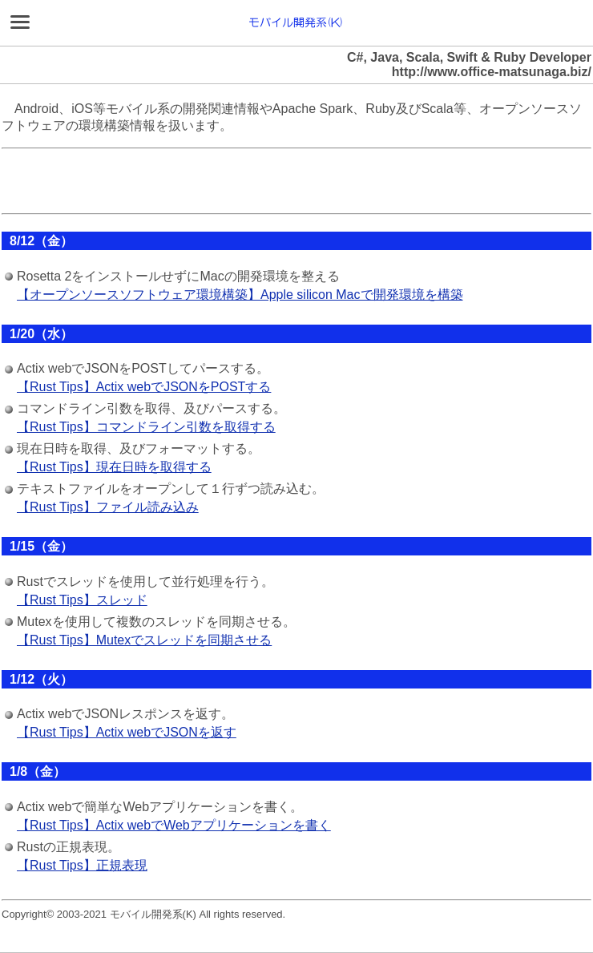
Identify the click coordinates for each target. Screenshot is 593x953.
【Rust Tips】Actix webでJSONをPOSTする (144, 387)
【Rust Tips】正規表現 (82, 865)
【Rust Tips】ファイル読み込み (108, 507)
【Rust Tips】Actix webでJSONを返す (126, 732)
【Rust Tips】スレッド (82, 600)
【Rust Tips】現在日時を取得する (114, 467)
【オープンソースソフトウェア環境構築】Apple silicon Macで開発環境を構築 (240, 294)
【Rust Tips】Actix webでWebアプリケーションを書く (174, 825)
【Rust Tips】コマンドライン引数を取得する (146, 427)
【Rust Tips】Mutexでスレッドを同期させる (144, 640)
